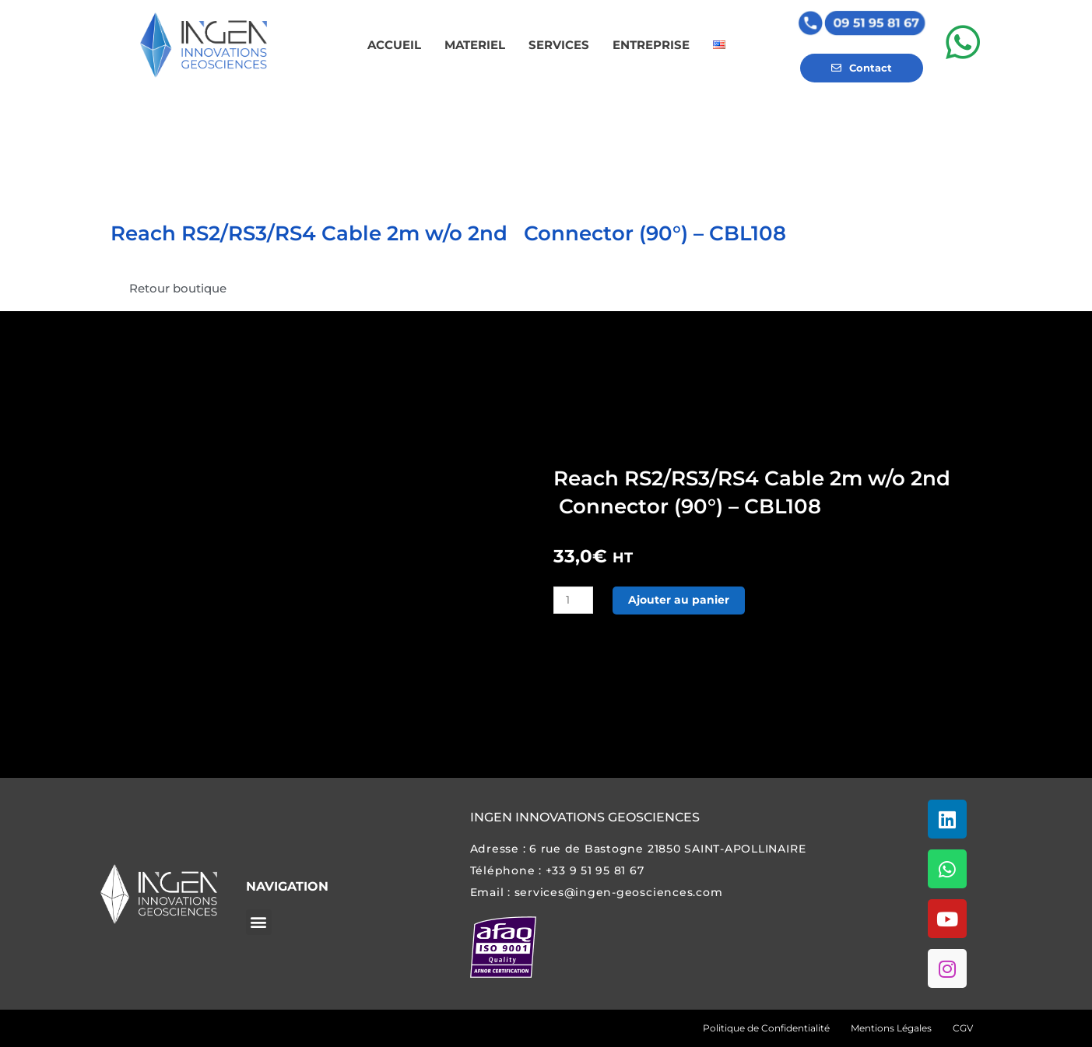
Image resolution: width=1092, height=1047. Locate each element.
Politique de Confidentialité (766, 1028)
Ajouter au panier (683, 600)
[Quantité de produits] (574, 600)
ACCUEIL (394, 44)
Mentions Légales (891, 1028)
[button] (259, 922)
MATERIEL (474, 44)
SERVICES (558, 44)
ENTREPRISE (651, 44)
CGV (963, 1028)
